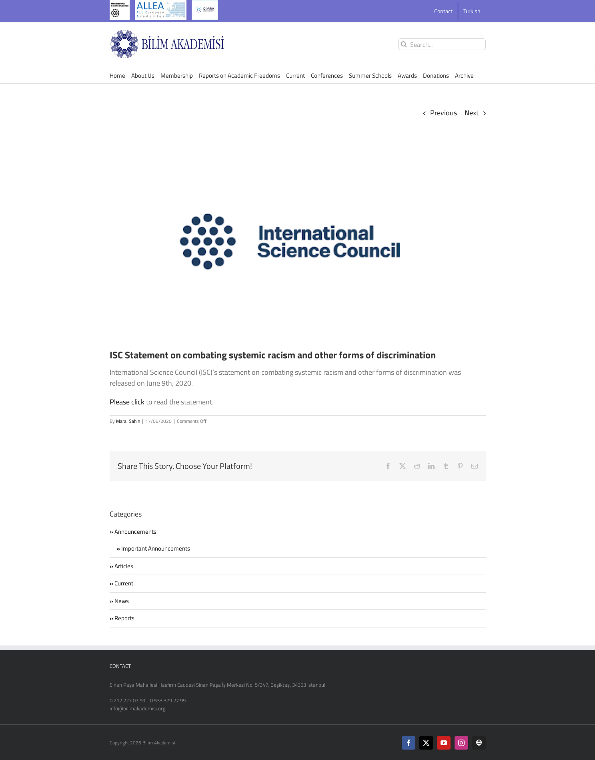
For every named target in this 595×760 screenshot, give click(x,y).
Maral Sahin (128, 421)
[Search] (404, 44)
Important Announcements (155, 548)
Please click (127, 401)
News (121, 601)
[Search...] (442, 44)
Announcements (135, 531)
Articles (123, 566)
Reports (124, 618)
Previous (443, 112)
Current (123, 583)
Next (472, 112)
